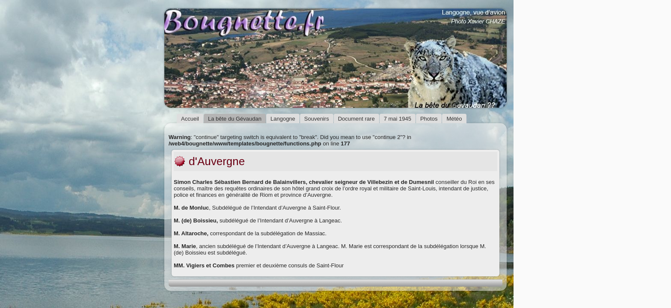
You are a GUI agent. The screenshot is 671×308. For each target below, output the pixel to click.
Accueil (190, 119)
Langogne (282, 119)
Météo (454, 119)
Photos (428, 119)
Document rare (356, 119)
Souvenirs (316, 119)
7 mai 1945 (397, 119)
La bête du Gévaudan (234, 119)
